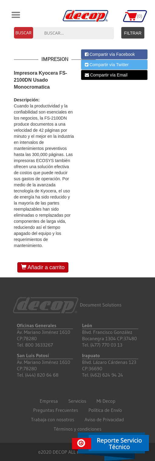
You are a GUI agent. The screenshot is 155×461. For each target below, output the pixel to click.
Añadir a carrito (43, 267)
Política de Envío (105, 410)
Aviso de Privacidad (104, 419)
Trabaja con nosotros (52, 419)
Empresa (49, 401)
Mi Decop (106, 401)
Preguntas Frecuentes (55, 410)
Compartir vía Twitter (107, 64)
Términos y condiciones (77, 429)
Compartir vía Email (106, 75)
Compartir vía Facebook (110, 54)
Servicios (77, 401)
